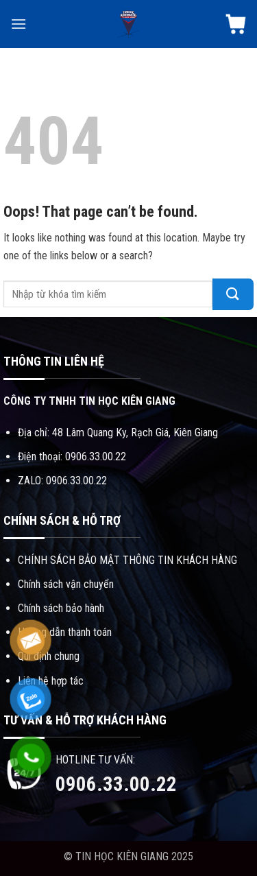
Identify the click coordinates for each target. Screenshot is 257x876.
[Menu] (18, 23)
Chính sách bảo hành (61, 608)
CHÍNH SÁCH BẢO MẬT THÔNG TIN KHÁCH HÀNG (127, 560)
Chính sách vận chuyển (66, 584)
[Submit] (233, 294)
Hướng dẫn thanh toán (65, 632)
